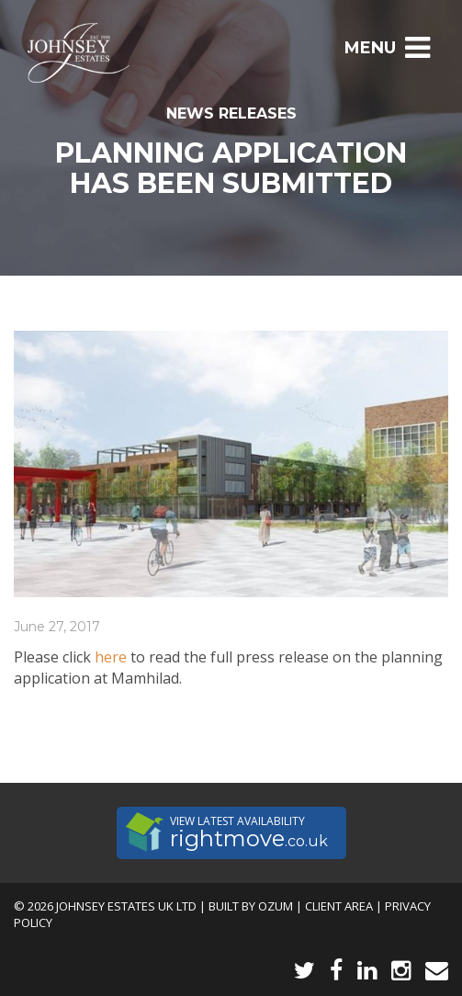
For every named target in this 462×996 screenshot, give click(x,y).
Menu (387, 47)
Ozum (275, 906)
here (111, 657)
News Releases (231, 113)
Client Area (339, 906)
